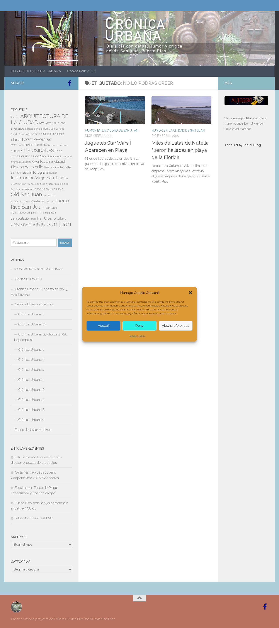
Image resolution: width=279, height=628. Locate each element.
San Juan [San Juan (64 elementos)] (33, 206)
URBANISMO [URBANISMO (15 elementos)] (21, 225)
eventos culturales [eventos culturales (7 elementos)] (21, 161)
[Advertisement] (246, 224)
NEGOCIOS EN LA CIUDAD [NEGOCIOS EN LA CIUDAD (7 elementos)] (48, 189)
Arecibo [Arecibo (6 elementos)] (15, 117)
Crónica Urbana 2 (31, 350)
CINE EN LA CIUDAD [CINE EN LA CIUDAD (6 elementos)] (52, 134)
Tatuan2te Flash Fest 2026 (34, 518)
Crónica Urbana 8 (31, 410)
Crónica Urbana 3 (31, 360)
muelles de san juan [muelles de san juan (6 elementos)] (42, 184)
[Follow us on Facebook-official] (69, 83)
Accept (103, 326)
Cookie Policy (137, 335)
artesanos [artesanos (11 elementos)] (17, 128)
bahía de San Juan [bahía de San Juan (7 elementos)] (44, 128)
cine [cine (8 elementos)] (37, 134)
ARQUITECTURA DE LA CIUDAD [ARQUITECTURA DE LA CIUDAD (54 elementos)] (39, 119)
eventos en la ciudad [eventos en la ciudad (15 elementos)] (48, 161)
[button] (190, 292)
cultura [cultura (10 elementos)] (15, 151)
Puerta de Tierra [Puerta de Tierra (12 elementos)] (42, 201)
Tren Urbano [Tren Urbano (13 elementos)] (46, 218)
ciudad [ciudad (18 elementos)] (17, 139)
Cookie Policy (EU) (81, 71)
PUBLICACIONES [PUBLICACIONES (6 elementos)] (20, 201)
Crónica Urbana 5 (31, 380)
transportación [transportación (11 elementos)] (20, 218)
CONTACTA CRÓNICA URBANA (36, 71)
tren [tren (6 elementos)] (33, 218)
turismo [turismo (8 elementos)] (61, 218)
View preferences (175, 326)
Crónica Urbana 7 (31, 400)
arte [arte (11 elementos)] (41, 123)
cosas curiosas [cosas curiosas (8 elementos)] (58, 145)
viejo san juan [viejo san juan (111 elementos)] (51, 224)
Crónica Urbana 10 (32, 324)
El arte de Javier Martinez (33, 430)
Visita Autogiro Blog (239, 118)
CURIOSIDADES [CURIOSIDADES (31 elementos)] (37, 150)
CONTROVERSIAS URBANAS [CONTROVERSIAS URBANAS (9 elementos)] (30, 145)
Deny (139, 326)
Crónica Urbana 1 (31, 314)
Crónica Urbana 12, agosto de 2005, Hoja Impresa (39, 291)
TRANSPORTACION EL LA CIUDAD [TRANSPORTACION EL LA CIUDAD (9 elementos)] (33, 213)
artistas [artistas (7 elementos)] (29, 128)
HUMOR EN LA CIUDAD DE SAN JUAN (111, 130)
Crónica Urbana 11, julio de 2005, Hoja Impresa (40, 337)
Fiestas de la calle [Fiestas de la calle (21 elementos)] (27, 167)
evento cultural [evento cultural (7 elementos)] (63, 156)
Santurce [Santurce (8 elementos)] (51, 207)
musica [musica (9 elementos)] (27, 189)
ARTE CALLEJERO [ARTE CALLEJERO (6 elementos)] (55, 123)
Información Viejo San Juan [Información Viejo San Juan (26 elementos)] (37, 177)
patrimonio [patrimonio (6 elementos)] (49, 195)
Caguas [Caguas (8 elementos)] (29, 134)
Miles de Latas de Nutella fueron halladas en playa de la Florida (180, 150)
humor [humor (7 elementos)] (53, 172)
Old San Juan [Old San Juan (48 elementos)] (26, 194)
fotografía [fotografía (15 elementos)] (40, 172)
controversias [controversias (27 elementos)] (37, 139)
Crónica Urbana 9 (31, 420)
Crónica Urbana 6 (31, 390)
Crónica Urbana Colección (34, 304)
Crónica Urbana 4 (31, 370)
